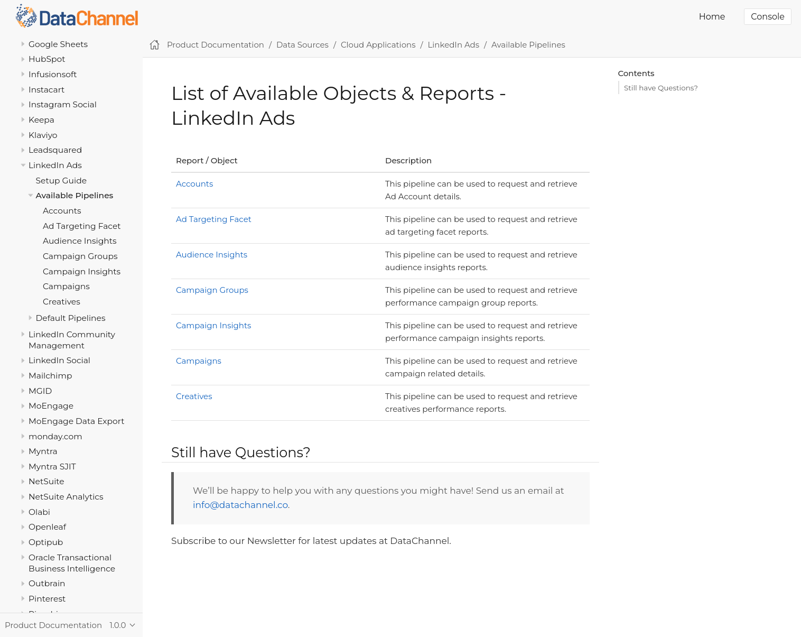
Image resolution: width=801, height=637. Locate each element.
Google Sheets (58, 44)
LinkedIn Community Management (72, 339)
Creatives (61, 302)
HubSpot (47, 59)
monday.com (55, 436)
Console (768, 17)
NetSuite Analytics (66, 497)
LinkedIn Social (59, 360)
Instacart (46, 90)
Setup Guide (61, 181)
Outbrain (47, 583)
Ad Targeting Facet (82, 226)
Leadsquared (55, 150)
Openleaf (47, 527)
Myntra (43, 451)
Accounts (62, 211)
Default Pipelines (71, 318)
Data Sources (302, 45)
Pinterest (47, 599)
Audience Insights (80, 241)
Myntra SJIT (52, 466)
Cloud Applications (378, 45)
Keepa (41, 120)
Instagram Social (63, 104)
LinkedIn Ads (55, 165)
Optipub (46, 542)
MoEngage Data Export (77, 421)
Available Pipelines (75, 195)
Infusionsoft (53, 74)
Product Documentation (215, 45)
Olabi (39, 512)
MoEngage (51, 406)
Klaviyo (43, 135)
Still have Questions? (661, 88)
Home (712, 17)
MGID (40, 391)
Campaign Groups (80, 256)
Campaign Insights (81, 271)
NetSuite (46, 481)
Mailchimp (50, 376)
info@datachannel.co (240, 505)
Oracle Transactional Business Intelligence (72, 563)
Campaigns (66, 286)
